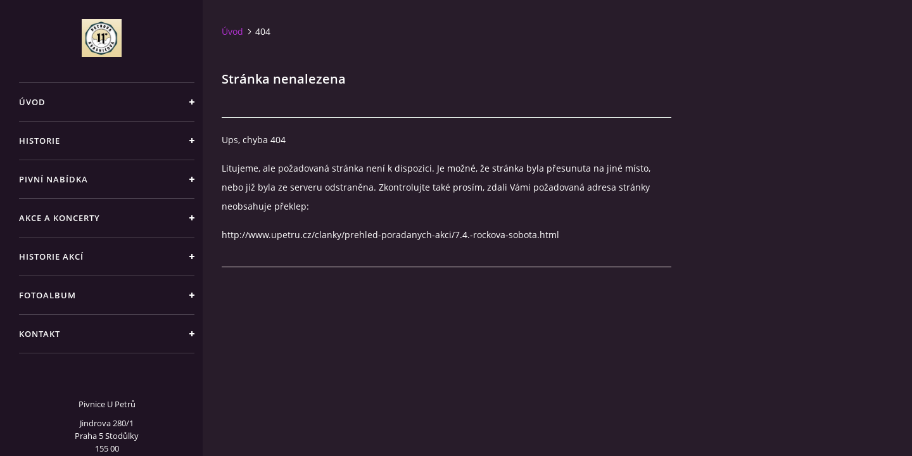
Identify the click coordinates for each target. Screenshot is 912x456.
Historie (39, 140)
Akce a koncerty (59, 218)
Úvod (32, 102)
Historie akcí (51, 256)
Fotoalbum (47, 295)
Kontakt (39, 333)
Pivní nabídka (53, 179)
